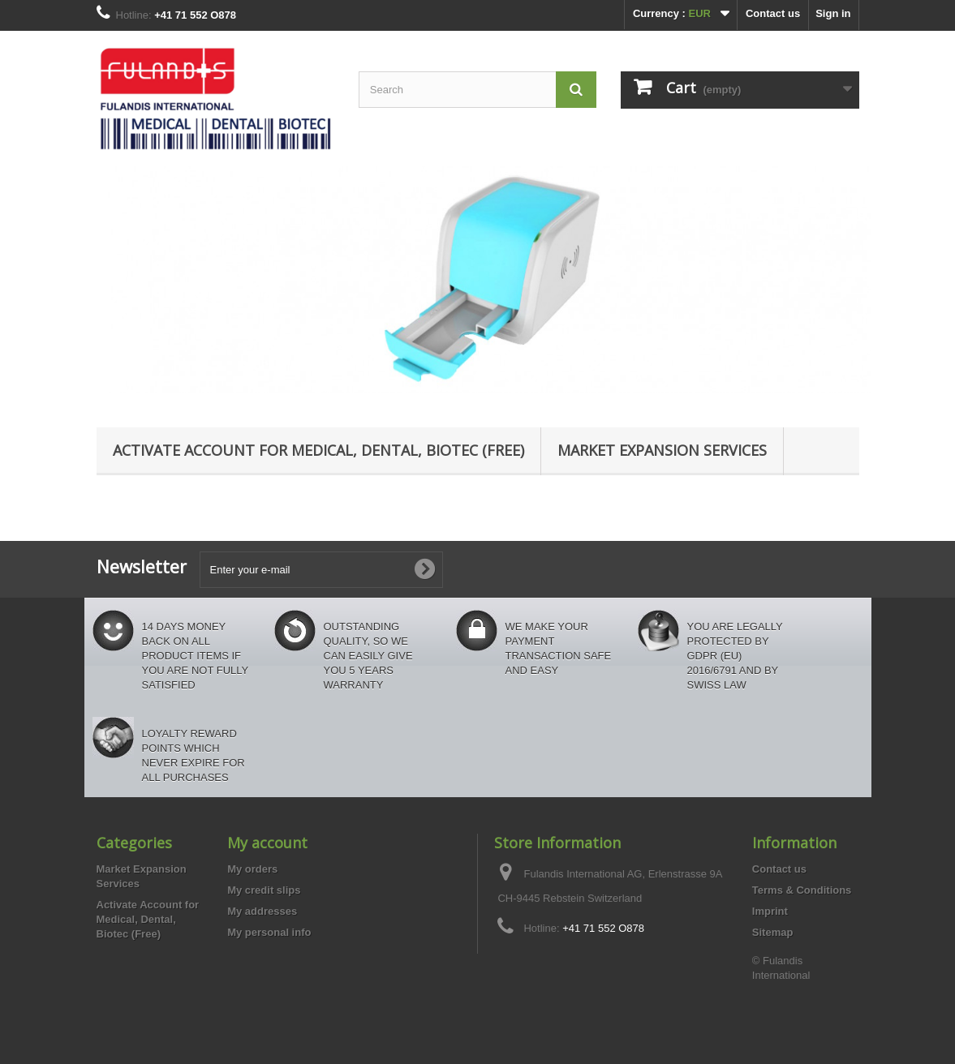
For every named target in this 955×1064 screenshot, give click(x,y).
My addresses (262, 911)
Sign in (832, 13)
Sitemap (773, 932)
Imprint (770, 911)
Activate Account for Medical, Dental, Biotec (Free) (318, 450)
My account (267, 842)
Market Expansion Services (662, 450)
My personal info (269, 932)
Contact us (773, 13)
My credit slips (263, 890)
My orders (252, 869)
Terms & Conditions (802, 890)
